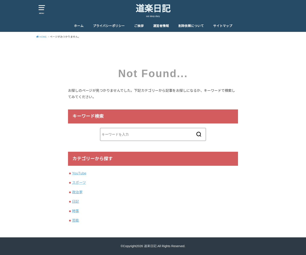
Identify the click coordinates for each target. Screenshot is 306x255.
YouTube (79, 173)
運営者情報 (161, 26)
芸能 (75, 220)
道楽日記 (153, 9)
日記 (75, 201)
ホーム (79, 26)
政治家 (77, 192)
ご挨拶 (139, 26)
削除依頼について (191, 26)
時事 (75, 211)
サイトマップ (222, 26)
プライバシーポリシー (109, 26)
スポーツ (79, 182)
